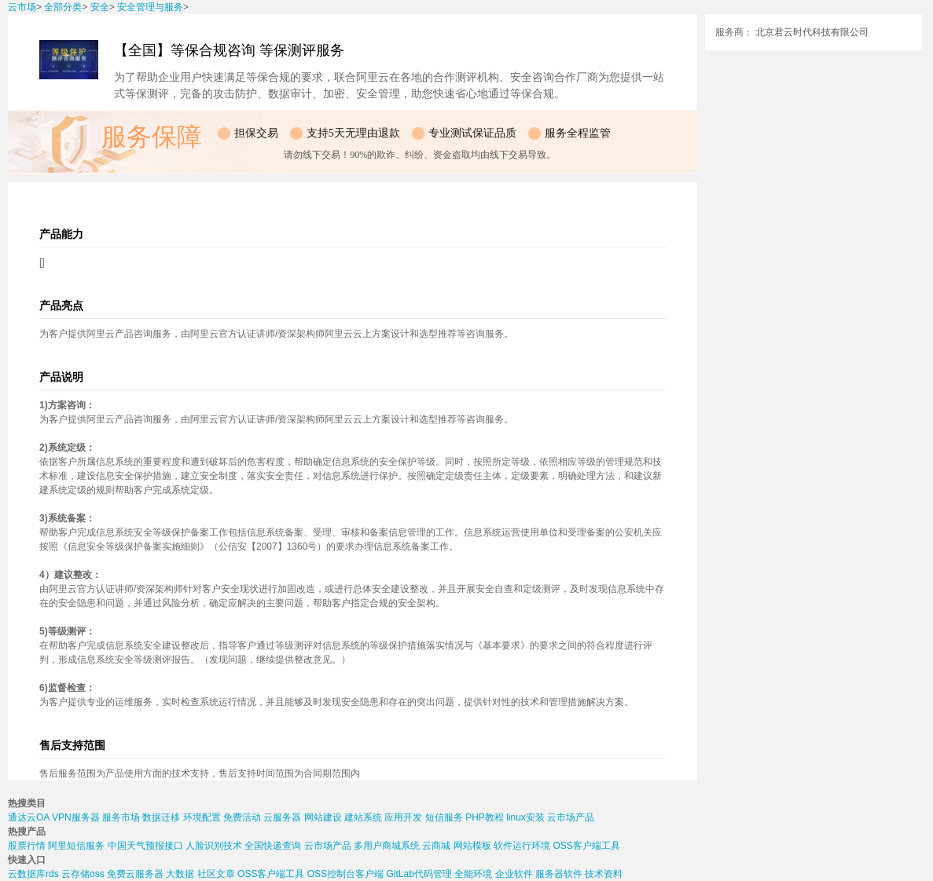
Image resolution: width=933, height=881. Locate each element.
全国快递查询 (272, 845)
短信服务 (444, 817)
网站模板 (472, 845)
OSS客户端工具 (586, 845)
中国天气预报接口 (145, 845)
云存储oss (83, 873)
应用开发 (403, 817)
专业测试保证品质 (472, 133)
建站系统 (363, 817)
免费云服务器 (135, 873)
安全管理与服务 (150, 7)
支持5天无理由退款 (353, 133)
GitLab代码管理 (418, 873)
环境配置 (202, 817)
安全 (99, 7)
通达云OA (29, 817)
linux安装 (525, 817)
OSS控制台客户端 (345, 873)
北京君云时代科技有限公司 (812, 32)
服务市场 (121, 817)
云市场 (22, 7)
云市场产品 (570, 817)
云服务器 (282, 817)
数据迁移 (161, 817)
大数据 (180, 873)
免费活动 (242, 817)
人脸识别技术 (213, 845)
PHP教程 (484, 817)
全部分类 (63, 7)
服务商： (734, 32)
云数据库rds (33, 873)
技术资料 (604, 873)
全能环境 (473, 873)
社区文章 (216, 873)
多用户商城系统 (387, 845)
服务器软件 (558, 873)
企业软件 (514, 873)
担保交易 (256, 133)
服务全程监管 (578, 133)
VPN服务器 (76, 817)
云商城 (436, 845)
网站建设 (323, 817)
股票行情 (27, 845)
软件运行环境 (522, 845)
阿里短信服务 (76, 845)
